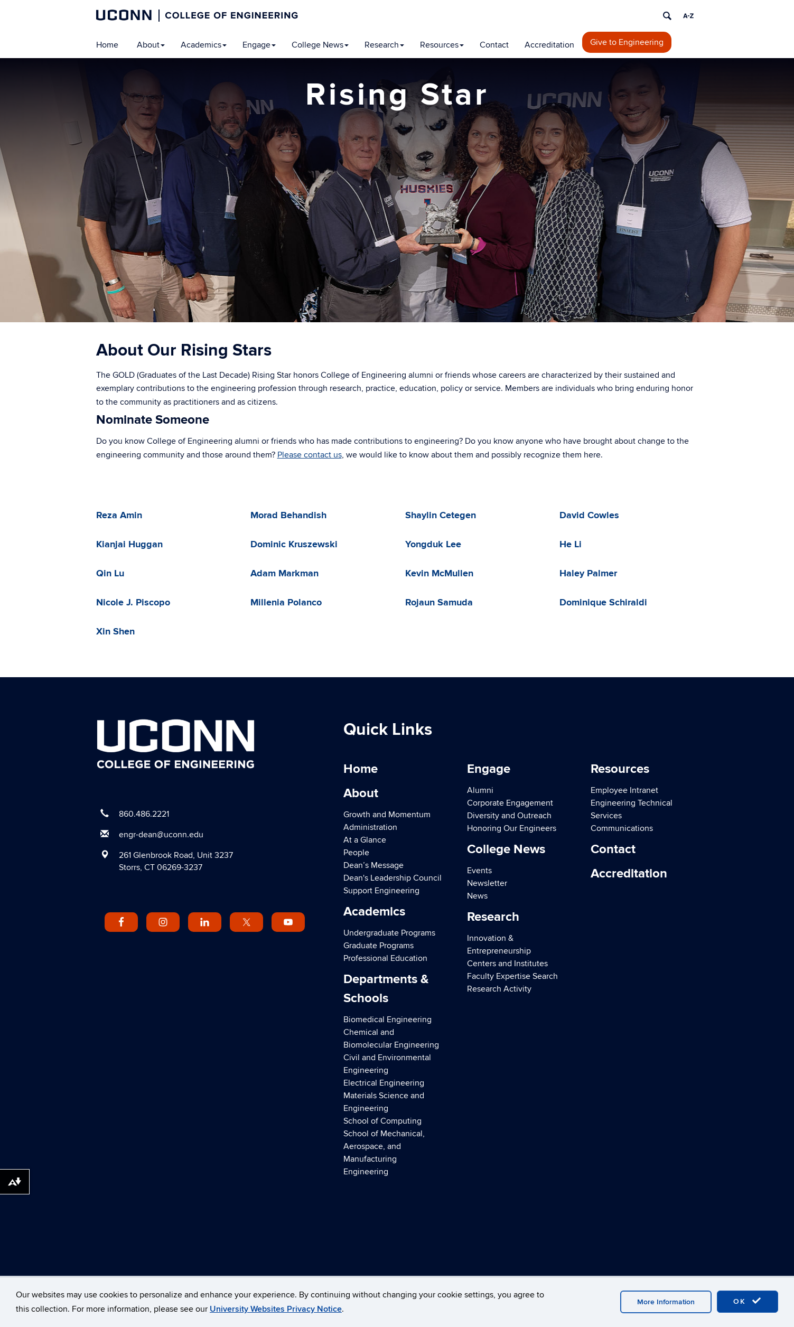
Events (479, 870)
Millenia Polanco (286, 603)
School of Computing (382, 1121)
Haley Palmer (588, 574)
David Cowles (589, 515)
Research (384, 45)
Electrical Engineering (383, 1083)
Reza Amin (119, 515)
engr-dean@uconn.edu (161, 834)
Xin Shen (115, 632)
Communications (622, 828)
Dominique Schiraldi (603, 603)
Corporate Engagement (510, 803)
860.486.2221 (144, 814)
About (151, 45)
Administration (370, 827)
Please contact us (309, 455)
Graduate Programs (378, 945)
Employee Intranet (624, 790)
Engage (259, 45)
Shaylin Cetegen (440, 515)
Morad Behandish (288, 515)
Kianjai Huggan (129, 544)
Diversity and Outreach (509, 815)
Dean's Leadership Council (392, 878)
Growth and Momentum (387, 814)
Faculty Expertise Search (512, 976)
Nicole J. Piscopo (133, 603)
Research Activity (499, 989)
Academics (204, 45)
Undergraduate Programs (389, 933)
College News (320, 45)
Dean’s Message (373, 865)
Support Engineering (381, 890)
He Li (570, 544)
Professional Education (385, 958)
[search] (667, 15)
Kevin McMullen (439, 574)
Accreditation (549, 45)
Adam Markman (284, 574)
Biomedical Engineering (387, 1019)
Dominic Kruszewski (294, 544)
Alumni (480, 790)
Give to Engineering (627, 42)
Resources (442, 45)
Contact (494, 45)
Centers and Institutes (507, 963)
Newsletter (487, 883)
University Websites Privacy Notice (276, 1309)
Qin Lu (110, 574)
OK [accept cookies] (747, 1301)
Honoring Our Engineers (511, 828)
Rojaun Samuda (439, 603)
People (356, 852)
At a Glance (364, 840)
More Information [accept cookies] (666, 1301)
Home (107, 45)
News (477, 896)
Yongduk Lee (433, 544)
